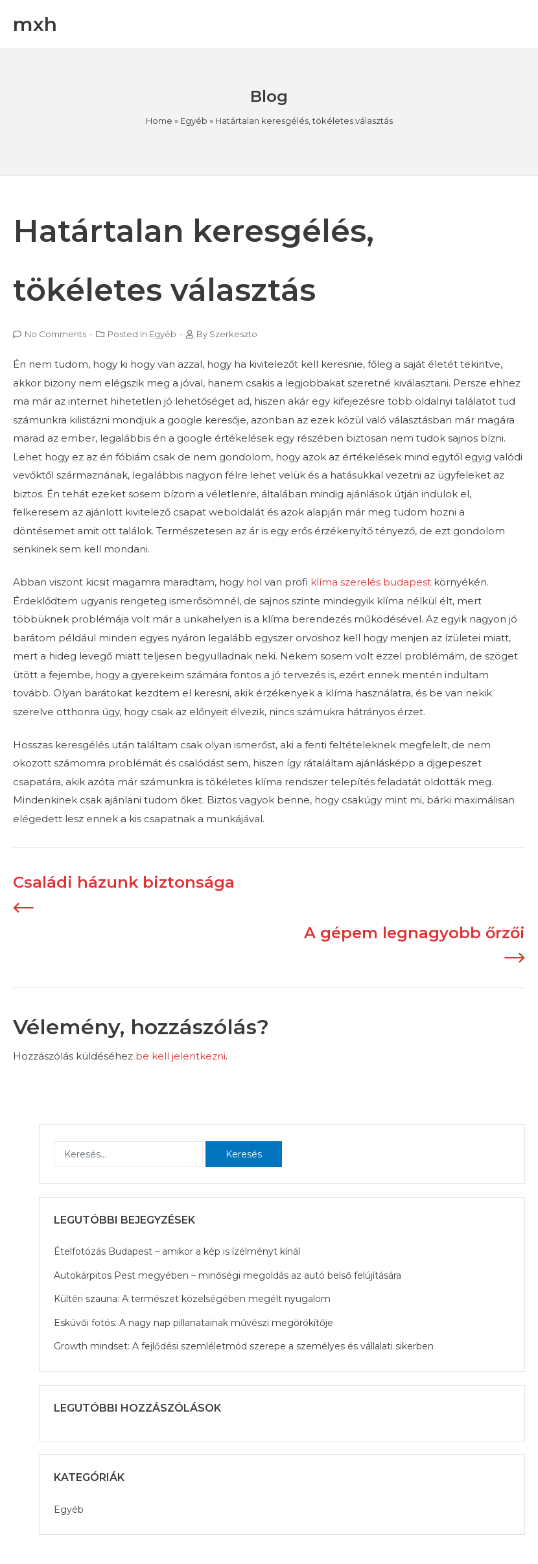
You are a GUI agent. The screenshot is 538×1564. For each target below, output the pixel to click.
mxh (35, 24)
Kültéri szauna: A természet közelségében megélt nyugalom (192, 1299)
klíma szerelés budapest (370, 582)
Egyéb (193, 120)
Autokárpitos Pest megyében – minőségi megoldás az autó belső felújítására (227, 1275)
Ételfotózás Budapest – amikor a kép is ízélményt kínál (177, 1251)
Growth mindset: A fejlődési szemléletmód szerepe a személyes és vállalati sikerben (244, 1346)
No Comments (55, 334)
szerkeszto (233, 334)
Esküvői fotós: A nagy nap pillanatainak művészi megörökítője (193, 1323)
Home (159, 120)
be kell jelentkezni (180, 1056)
